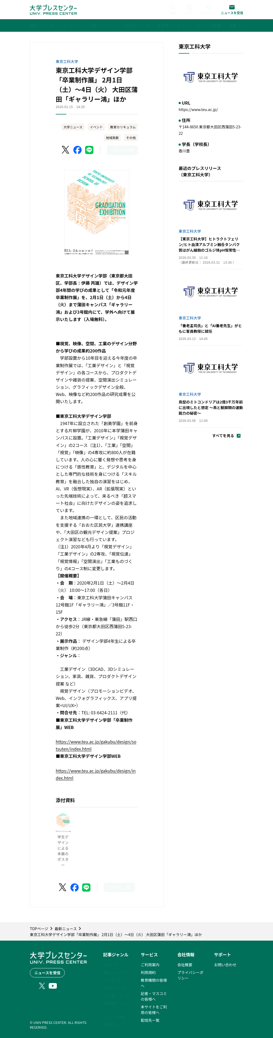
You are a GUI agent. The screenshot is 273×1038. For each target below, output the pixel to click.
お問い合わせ (225, 964)
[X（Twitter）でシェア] (66, 150)
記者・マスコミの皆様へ (154, 996)
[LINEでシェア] (89, 150)
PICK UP (110, 964)
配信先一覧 (150, 1020)
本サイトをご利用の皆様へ (154, 1009)
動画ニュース (114, 1024)
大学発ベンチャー (116, 1006)
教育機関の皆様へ (154, 982)
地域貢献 (112, 137)
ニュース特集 (114, 1016)
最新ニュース (114, 972)
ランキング (112, 980)
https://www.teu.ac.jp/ (198, 109)
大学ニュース (72, 127)
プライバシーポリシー (190, 975)
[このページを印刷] (122, 150)
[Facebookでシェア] (77, 150)
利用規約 (148, 972)
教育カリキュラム (123, 127)
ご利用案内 (150, 964)
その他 (131, 137)
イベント (96, 127)
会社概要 (184, 964)
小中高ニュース (116, 995)
